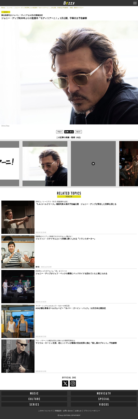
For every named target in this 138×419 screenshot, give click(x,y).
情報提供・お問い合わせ (64, 411)
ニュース (9, 7)
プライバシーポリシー (92, 411)
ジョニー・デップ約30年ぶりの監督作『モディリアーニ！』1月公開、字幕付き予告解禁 (41, 7)
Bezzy (3, 7)
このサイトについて (45, 411)
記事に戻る (69, 132)
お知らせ (78, 411)
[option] (45, 163)
